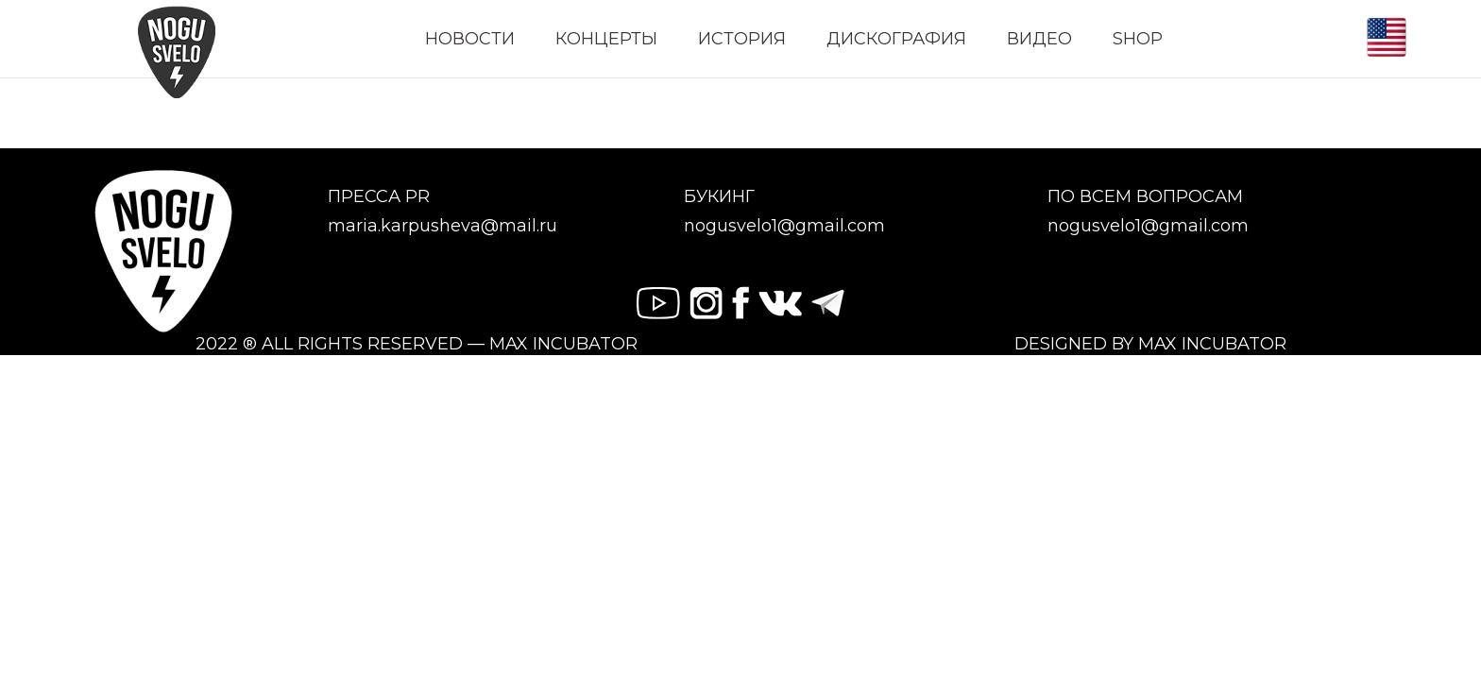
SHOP (1138, 38)
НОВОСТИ (470, 38)
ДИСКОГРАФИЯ (896, 38)
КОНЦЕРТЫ (606, 38)
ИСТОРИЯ (742, 38)
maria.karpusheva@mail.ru (442, 226)
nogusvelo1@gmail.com (784, 226)
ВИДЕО (1039, 38)
